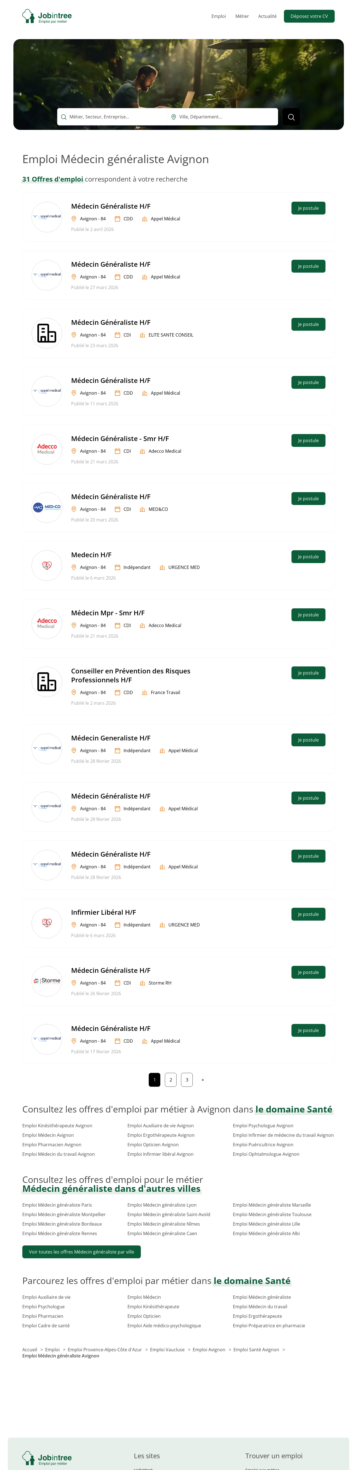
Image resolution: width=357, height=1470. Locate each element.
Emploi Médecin (144, 1297)
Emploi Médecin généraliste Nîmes (163, 1224)
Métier (242, 16)
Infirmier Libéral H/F (103, 912)
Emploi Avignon (209, 1350)
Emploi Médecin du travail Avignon (58, 1154)
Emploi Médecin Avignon (48, 1135)
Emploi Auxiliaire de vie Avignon (160, 1126)
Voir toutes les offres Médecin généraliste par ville (81, 1252)
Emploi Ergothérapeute (257, 1316)
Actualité (267, 16)
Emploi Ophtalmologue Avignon (266, 1154)
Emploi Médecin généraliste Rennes (59, 1233)
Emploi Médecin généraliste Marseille (272, 1205)
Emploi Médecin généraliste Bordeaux (62, 1224)
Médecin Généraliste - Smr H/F (120, 438)
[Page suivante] (202, 1079)
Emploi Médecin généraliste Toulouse (272, 1214)
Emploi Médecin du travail (260, 1307)
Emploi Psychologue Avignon (263, 1126)
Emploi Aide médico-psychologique (164, 1326)
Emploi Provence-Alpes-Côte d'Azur (105, 1350)
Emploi (218, 16)
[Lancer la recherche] (291, 116)
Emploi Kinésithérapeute (153, 1307)
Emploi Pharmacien (42, 1316)
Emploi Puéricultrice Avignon (263, 1145)
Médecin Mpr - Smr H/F (108, 612)
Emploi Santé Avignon (256, 1350)
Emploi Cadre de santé (46, 1326)
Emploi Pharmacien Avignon (51, 1145)
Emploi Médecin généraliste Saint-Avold (168, 1214)
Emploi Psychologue (43, 1307)
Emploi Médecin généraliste (262, 1297)
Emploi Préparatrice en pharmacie (269, 1326)
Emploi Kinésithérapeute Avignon (57, 1126)
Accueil (30, 1350)
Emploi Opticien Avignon (153, 1145)
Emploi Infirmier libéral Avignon (160, 1154)
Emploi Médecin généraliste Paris (57, 1205)
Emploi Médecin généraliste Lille (266, 1224)
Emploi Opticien (144, 1316)
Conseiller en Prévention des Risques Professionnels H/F (130, 675)
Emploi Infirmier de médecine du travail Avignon (283, 1135)
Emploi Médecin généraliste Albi (266, 1233)
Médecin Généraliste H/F (111, 206)
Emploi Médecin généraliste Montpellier (64, 1214)
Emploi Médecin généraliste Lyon (162, 1205)
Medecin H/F (91, 554)
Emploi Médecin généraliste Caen (162, 1233)
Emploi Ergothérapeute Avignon (161, 1135)
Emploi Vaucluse (168, 1350)
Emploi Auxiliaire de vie (46, 1297)
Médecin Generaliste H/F (111, 737)
